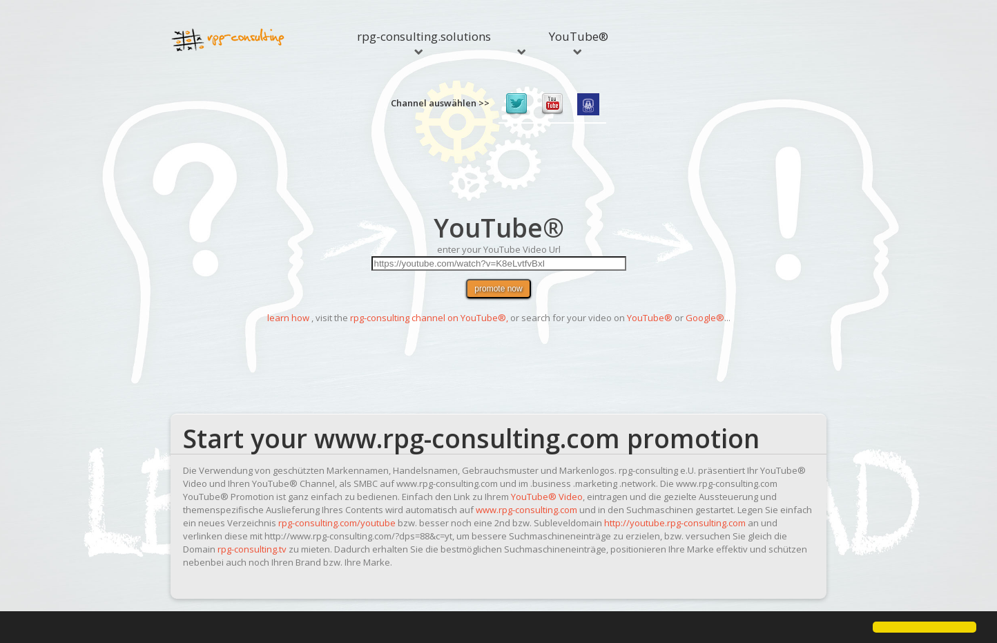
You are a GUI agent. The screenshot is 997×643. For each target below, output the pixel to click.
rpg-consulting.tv (252, 549)
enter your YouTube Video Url (499, 249)
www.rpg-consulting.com (526, 509)
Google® (705, 317)
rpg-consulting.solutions (424, 41)
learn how (288, 317)
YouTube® (578, 41)
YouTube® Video (547, 496)
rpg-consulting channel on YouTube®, (429, 317)
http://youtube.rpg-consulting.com (675, 523)
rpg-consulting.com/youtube (337, 523)
